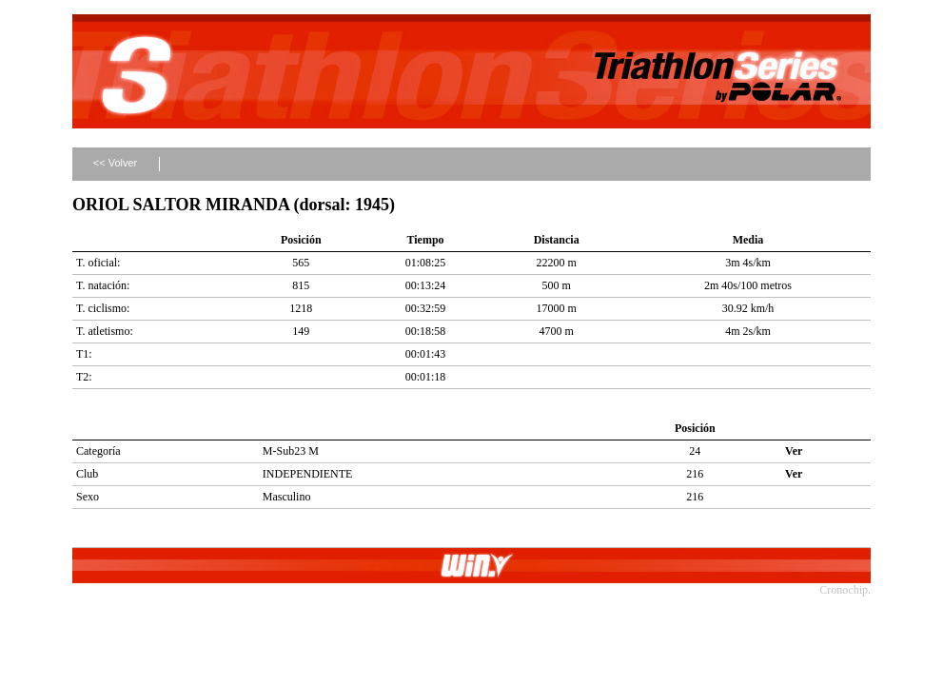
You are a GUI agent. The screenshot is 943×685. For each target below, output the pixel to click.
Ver (793, 451)
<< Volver (115, 162)
